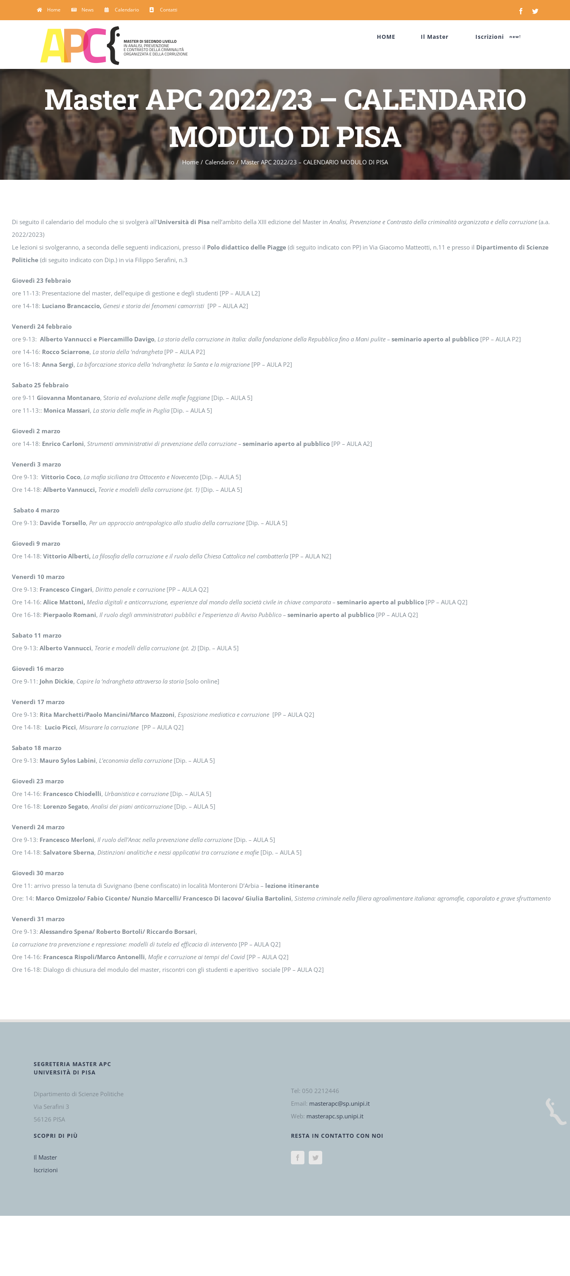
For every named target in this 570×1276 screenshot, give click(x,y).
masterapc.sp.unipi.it (334, 1116)
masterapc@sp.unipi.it (339, 1103)
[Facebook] (297, 1157)
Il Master (45, 1157)
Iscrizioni (46, 1170)
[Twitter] (315, 1157)
